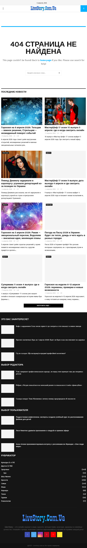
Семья (3, 484)
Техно (3, 494)
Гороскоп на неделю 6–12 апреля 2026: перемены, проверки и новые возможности (64, 287)
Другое (5, 99)
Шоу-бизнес (6, 477)
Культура (5, 153)
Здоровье (5, 470)
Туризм (4, 498)
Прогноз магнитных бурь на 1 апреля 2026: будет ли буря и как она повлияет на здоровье (50, 340)
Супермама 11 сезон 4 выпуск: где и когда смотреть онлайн (20, 286)
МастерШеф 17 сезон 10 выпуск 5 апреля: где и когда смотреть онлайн (64, 129)
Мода (3, 487)
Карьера (4, 491)
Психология (6, 501)
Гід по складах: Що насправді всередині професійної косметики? (41, 353)
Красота (4, 480)
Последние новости (13, 92)
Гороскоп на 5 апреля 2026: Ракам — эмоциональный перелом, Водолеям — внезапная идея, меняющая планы (21, 235)
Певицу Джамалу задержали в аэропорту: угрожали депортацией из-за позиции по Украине (21, 183)
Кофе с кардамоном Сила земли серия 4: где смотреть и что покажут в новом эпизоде (48, 326)
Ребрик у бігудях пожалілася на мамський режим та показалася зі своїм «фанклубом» (49, 385)
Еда (5, 473)
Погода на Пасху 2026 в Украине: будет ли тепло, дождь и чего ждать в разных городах (65, 235)
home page (45, 60)
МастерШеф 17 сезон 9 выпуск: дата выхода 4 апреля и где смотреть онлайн (64, 183)
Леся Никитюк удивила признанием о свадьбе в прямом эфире (42, 431)
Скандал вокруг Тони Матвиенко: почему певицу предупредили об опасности (45, 399)
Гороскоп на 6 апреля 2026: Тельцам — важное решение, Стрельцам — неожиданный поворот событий (21, 130)
